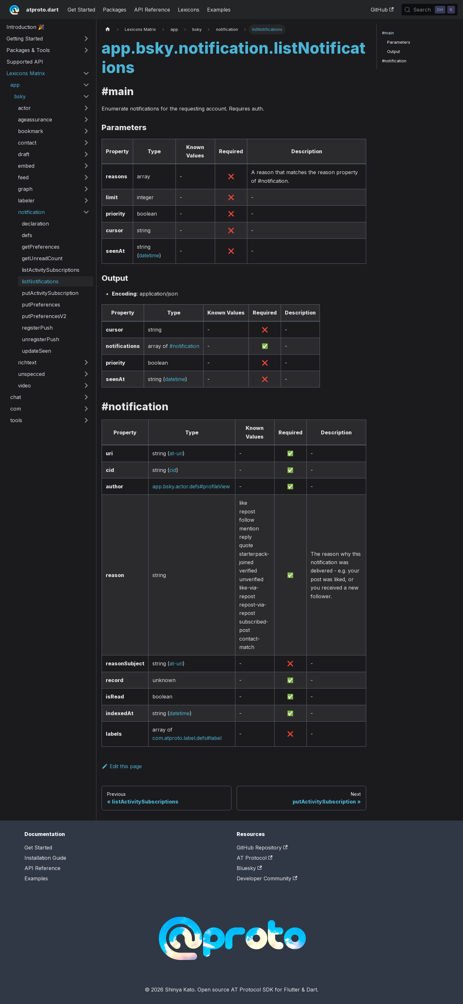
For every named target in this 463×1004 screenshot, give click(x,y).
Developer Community (267, 878)
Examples (219, 9)
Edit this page (122, 766)
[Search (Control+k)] (429, 10)
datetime (149, 255)
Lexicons (188, 9)
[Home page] (108, 29)
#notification (184, 346)
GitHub (382, 9)
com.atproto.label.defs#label (187, 738)
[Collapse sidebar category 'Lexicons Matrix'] (86, 73)
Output (393, 51)
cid (172, 470)
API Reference (152, 9)
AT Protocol (254, 858)
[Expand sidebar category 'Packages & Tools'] (86, 50)
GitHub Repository (262, 847)
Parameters (398, 42)
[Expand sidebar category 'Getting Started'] (86, 38)
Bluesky (249, 868)
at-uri (176, 453)
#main (388, 33)
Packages (114, 9)
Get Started (81, 9)
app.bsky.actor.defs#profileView (191, 486)
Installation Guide (45, 858)
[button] (49, 85)
